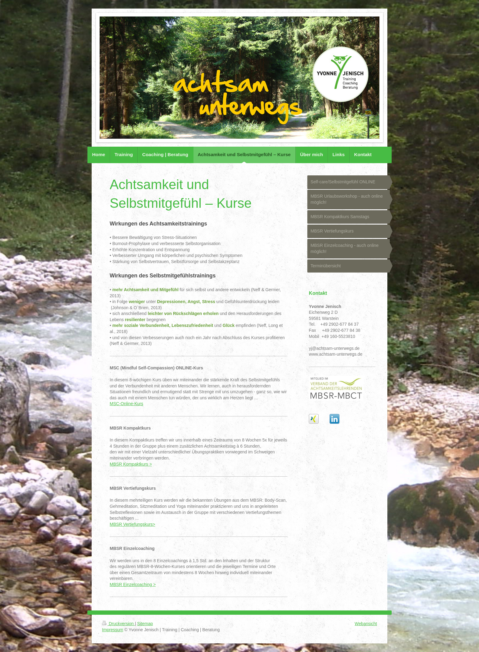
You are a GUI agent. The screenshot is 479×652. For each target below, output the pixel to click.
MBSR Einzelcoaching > (133, 584)
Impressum (112, 629)
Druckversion (118, 623)
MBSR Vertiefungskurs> (132, 524)
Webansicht (366, 623)
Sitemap (145, 623)
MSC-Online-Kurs (126, 403)
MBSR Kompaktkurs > (131, 464)
